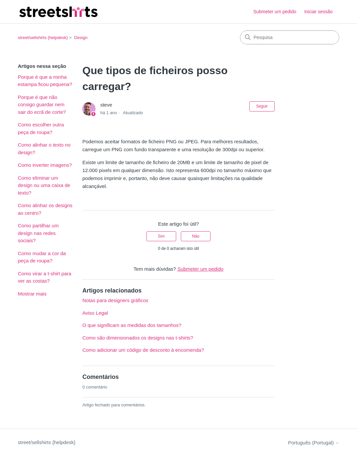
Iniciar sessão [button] (318, 11)
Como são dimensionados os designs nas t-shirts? (137, 338)
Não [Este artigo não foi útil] (195, 236)
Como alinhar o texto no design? (44, 148)
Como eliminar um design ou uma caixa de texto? (44, 185)
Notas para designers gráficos (115, 300)
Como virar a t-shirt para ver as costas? (44, 277)
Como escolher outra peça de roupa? (41, 128)
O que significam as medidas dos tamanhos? (131, 325)
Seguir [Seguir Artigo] (262, 106)
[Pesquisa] (289, 37)
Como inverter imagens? (45, 165)
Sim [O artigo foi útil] (161, 236)
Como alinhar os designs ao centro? (45, 209)
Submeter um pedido (274, 11)
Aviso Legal (95, 313)
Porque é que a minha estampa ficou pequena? (45, 80)
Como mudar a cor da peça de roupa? (42, 257)
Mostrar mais (32, 293)
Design (80, 37)
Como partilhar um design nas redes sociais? (38, 233)
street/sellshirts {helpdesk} (43, 37)
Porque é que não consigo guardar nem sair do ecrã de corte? (42, 104)
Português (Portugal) (313, 442)
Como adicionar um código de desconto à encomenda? (143, 350)
